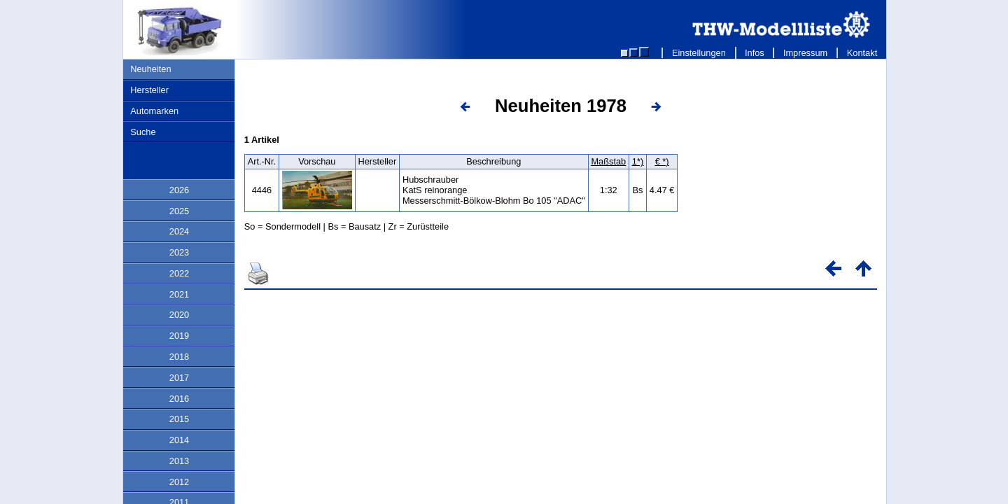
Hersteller (149, 90)
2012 (179, 482)
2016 (179, 398)
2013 (179, 461)
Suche (142, 132)
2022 (179, 273)
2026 (179, 190)
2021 (179, 294)
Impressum (805, 53)
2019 (179, 335)
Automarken (154, 111)
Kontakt (862, 53)
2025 (179, 211)
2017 (179, 377)
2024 (179, 231)
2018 (179, 356)
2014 (179, 440)
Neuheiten (150, 69)
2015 (179, 419)
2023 (179, 252)
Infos (755, 53)
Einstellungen (698, 53)
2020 (179, 314)
